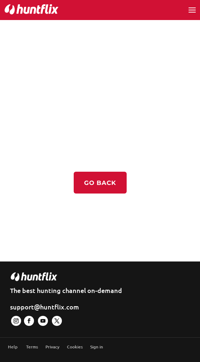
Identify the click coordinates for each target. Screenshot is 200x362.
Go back (100, 182)
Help (13, 347)
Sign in (96, 347)
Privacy (52, 347)
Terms (32, 347)
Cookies (75, 347)
